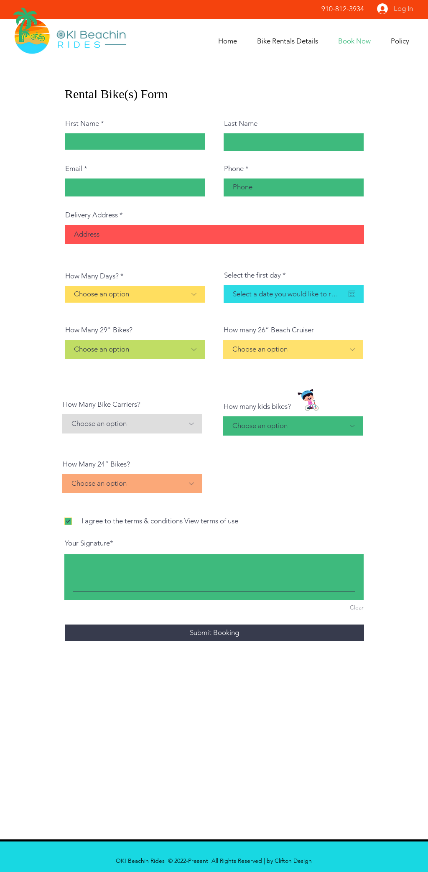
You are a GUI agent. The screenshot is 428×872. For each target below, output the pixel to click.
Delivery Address (91, 215)
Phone (234, 168)
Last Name (240, 123)
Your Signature (87, 543)
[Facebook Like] (266, 12)
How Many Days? (92, 276)
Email (73, 168)
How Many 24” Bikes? (96, 464)
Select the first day (257, 275)
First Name (82, 123)
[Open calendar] (352, 294)
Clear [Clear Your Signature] (357, 607)
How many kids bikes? (257, 406)
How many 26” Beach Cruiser (269, 330)
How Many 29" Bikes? (98, 330)
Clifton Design (293, 860)
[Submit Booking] (214, 633)
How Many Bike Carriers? (101, 404)
